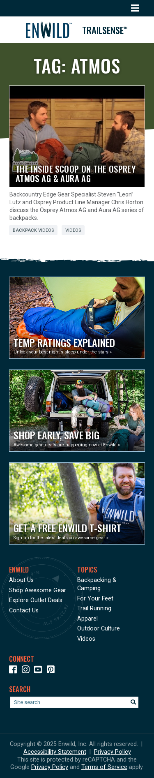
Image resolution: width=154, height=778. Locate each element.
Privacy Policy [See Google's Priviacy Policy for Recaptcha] (49, 767)
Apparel (87, 618)
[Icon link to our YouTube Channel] (39, 670)
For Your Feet (95, 598)
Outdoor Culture (98, 628)
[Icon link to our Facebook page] (14, 670)
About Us (21, 580)
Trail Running (94, 608)
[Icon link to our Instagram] (27, 670)
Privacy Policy (112, 751)
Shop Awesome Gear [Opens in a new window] (37, 590)
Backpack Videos (33, 230)
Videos (73, 230)
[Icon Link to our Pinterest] (52, 670)
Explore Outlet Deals (35, 600)
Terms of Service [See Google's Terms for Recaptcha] (104, 767)
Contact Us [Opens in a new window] (24, 610)
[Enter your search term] (74, 702)
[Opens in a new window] (77, 318)
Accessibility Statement (54, 751)
